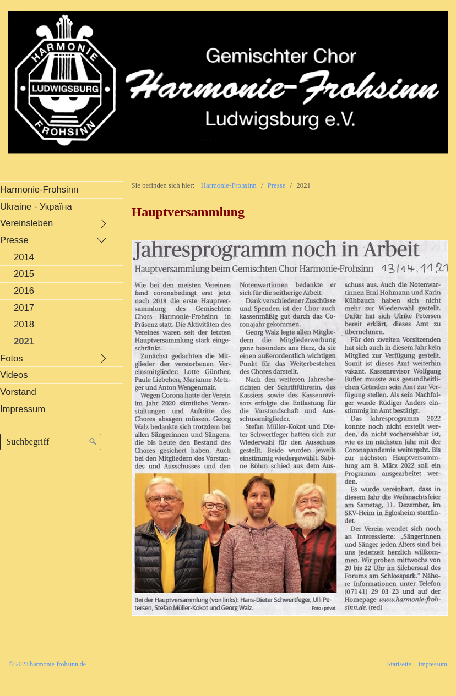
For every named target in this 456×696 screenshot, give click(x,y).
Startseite (399, 664)
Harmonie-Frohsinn (229, 185)
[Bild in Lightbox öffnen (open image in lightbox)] (290, 428)
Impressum (433, 664)
